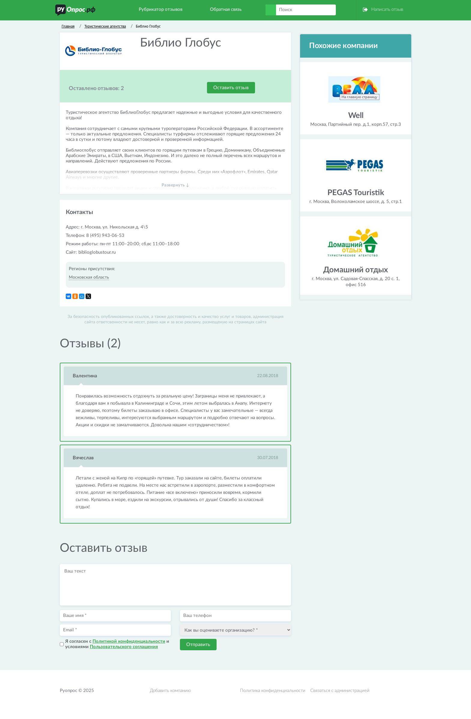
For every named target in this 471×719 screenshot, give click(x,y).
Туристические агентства (105, 26)
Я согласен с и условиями (117, 644)
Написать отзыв (387, 9)
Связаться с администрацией (339, 690)
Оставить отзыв (231, 87)
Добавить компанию (170, 690)
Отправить (198, 644)
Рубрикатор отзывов (160, 9)
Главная (68, 26)
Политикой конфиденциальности (129, 641)
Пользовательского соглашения (124, 647)
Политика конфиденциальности (272, 690)
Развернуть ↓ (176, 185)
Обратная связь (226, 9)
